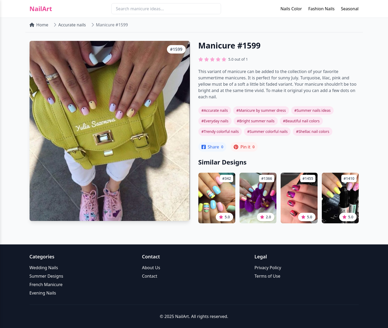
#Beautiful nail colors (301, 120)
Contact (149, 276)
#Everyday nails (215, 120)
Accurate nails (72, 25)
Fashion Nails (321, 9)
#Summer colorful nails (267, 131)
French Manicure (46, 284)
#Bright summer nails (256, 120)
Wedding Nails (44, 268)
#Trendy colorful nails (220, 131)
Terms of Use (267, 276)
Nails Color (291, 9)
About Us (151, 268)
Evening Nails (43, 293)
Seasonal (349, 9)
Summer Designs (46, 276)
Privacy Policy (268, 268)
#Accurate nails (215, 110)
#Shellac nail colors (312, 131)
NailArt (41, 8)
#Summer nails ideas (312, 110)
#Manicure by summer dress (261, 110)
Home (39, 25)
